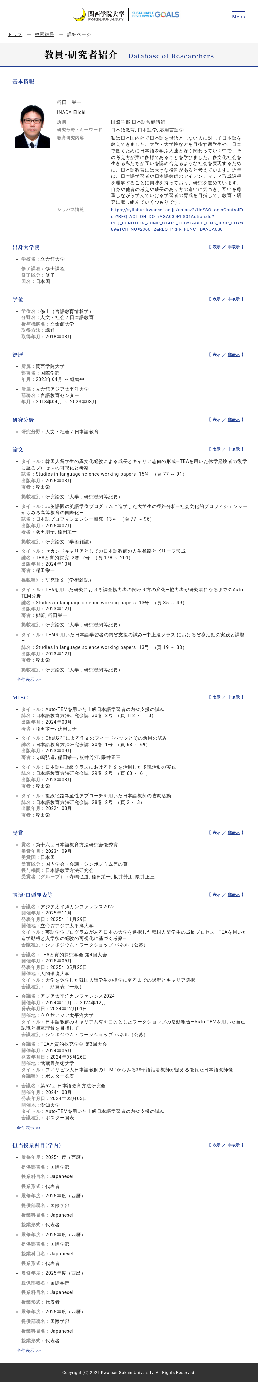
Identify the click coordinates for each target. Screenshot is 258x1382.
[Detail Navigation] (238, 13)
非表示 (234, 247)
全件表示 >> (30, 679)
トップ (15, 34)
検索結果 (44, 34)
